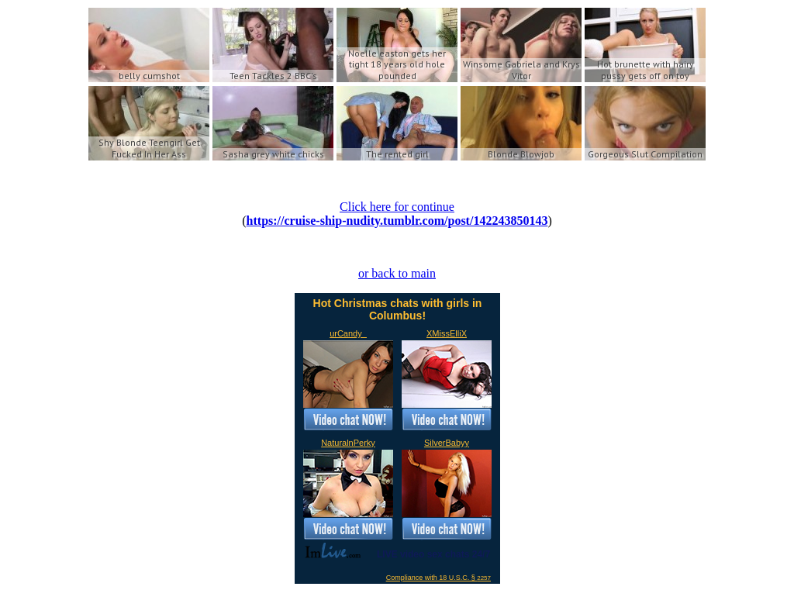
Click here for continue (397, 206)
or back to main (397, 273)
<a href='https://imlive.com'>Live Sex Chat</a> (397, 438)
